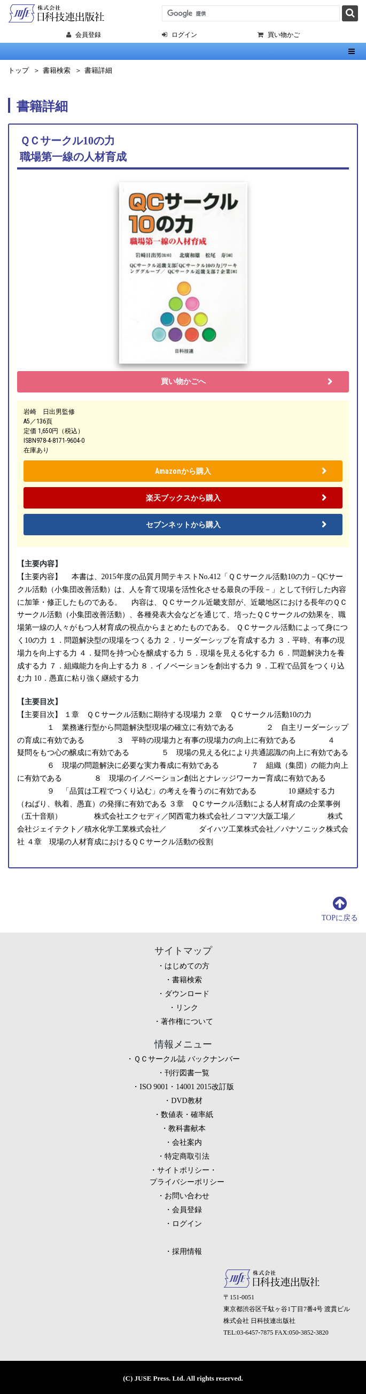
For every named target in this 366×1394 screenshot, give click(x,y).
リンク (187, 1008)
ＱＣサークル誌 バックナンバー (187, 1059)
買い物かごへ (183, 382)
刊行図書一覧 (187, 1073)
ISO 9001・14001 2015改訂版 (186, 1087)
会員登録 (187, 1210)
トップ (18, 70)
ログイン (187, 1224)
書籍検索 (57, 70)
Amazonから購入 (183, 471)
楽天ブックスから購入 (183, 498)
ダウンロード (187, 994)
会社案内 (187, 1142)
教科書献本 (187, 1129)
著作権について (187, 1022)
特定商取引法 (187, 1156)
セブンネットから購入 (183, 524)
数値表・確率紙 (187, 1115)
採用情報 (187, 1251)
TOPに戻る (340, 918)
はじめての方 (187, 966)
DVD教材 (186, 1101)
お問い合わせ (187, 1196)
